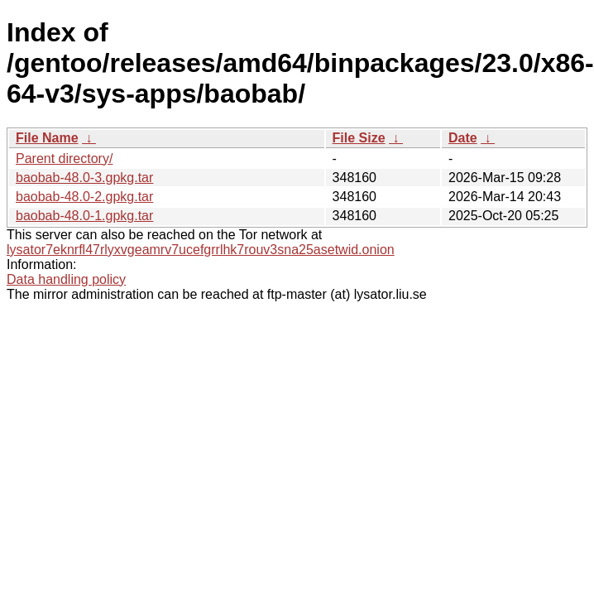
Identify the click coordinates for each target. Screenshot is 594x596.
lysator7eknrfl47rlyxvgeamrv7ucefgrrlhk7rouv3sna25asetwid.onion (201, 250)
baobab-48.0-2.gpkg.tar (84, 197)
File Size (359, 138)
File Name (47, 138)
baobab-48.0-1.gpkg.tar (84, 216)
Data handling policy (66, 279)
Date (462, 138)
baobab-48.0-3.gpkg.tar (84, 178)
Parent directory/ (64, 158)
